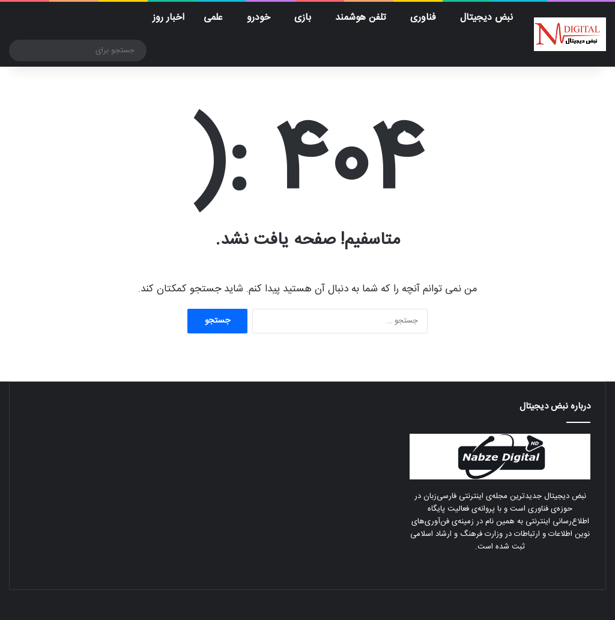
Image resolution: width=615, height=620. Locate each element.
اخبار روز (168, 18)
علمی (213, 18)
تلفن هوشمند (360, 18)
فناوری (423, 18)
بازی (302, 18)
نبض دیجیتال (486, 18)
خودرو (258, 18)
